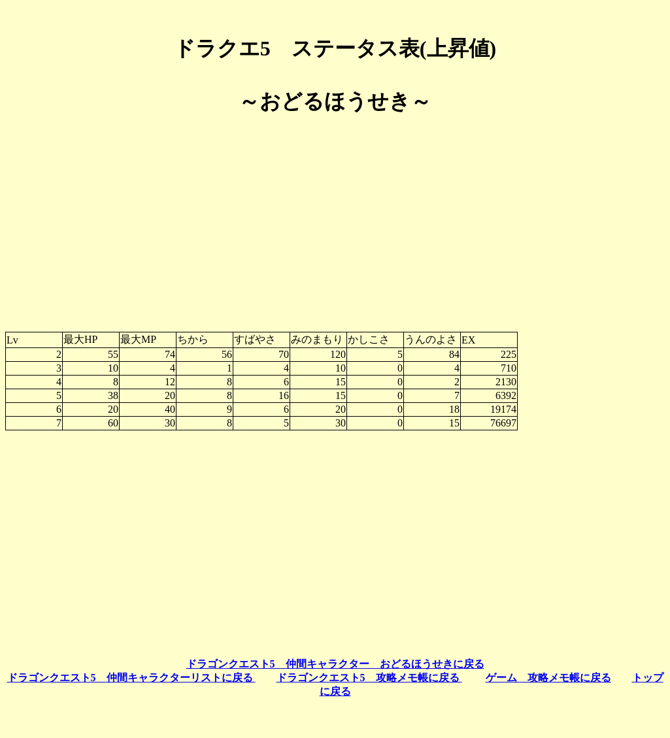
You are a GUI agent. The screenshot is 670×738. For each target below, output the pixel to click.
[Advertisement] (335, 218)
